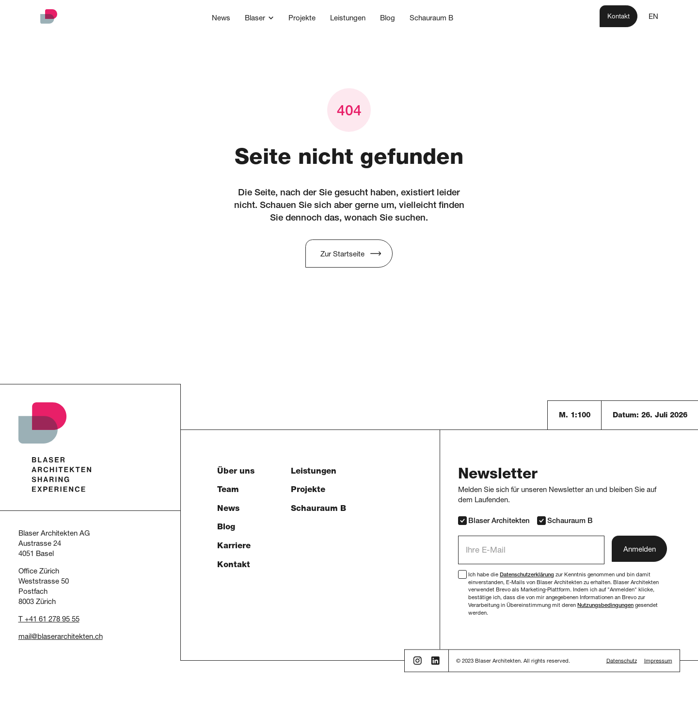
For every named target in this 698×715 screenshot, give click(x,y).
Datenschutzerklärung (527, 575)
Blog (226, 528)
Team (228, 490)
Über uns (235, 472)
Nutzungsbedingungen (605, 605)
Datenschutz (621, 661)
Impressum (658, 661)
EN (653, 17)
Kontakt (233, 565)
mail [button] (25, 637)
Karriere (234, 546)
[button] (259, 18)
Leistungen (313, 472)
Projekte (308, 490)
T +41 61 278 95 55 (48, 619)
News (228, 509)
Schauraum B (318, 509)
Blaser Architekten (494, 520)
